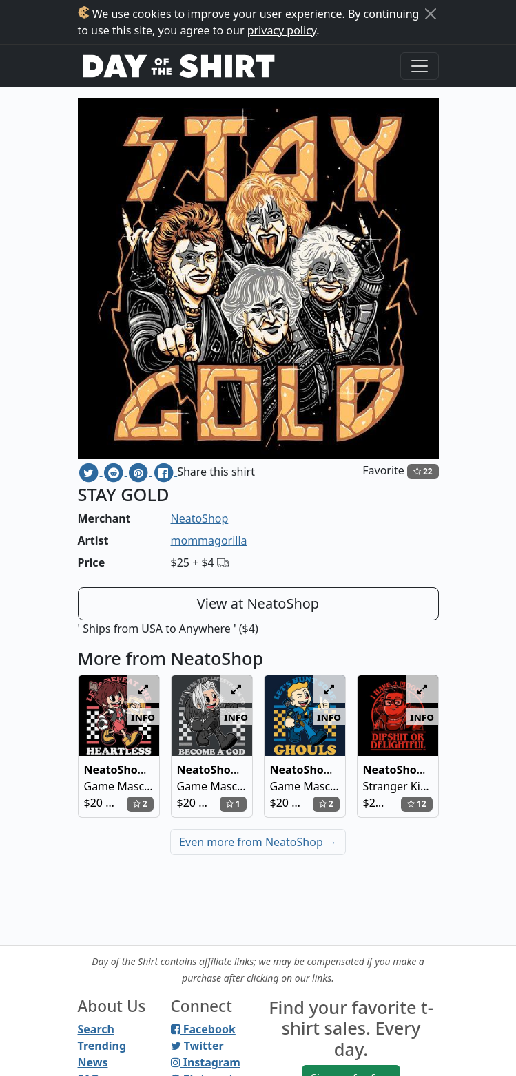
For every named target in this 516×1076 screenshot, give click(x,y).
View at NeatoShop (258, 603)
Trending (102, 1045)
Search (96, 1029)
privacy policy (282, 30)
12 (416, 804)
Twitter (197, 1045)
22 (423, 471)
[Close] (430, 14)
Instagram (205, 1062)
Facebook (203, 1029)
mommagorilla (209, 540)
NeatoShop (200, 518)
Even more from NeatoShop (258, 842)
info (143, 716)
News (93, 1062)
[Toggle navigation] (419, 66)
